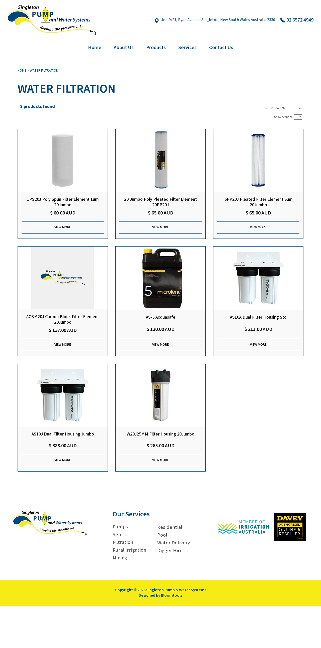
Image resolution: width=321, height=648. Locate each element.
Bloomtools (171, 595)
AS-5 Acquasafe (160, 317)
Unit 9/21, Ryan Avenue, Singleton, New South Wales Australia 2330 (214, 20)
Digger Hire (170, 551)
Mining (120, 558)
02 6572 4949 (296, 20)
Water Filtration (44, 70)
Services (187, 47)
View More (62, 227)
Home (94, 47)
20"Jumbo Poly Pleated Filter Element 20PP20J (160, 202)
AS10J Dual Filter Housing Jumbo (63, 434)
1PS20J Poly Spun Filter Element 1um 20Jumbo (63, 202)
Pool (162, 535)
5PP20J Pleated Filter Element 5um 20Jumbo (258, 202)
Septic (120, 535)
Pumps (120, 527)
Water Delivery (173, 543)
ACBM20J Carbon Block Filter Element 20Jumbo (62, 319)
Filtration (123, 542)
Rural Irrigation (129, 550)
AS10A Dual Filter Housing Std (258, 317)
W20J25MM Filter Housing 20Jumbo (160, 434)
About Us (124, 47)
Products (156, 47)
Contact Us (221, 47)
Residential (169, 527)
